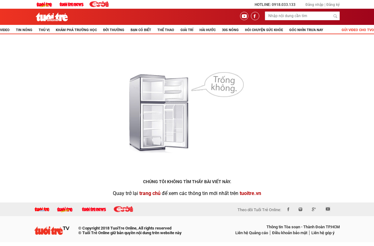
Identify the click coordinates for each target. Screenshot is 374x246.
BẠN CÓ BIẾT (141, 30)
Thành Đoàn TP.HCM (321, 227)
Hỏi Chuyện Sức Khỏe (264, 30)
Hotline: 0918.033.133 (275, 4)
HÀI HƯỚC (207, 30)
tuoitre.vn (250, 193)
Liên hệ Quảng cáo (251, 232)
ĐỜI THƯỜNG (113, 30)
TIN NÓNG (24, 30)
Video (5, 30)
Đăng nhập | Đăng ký (322, 4)
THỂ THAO (165, 30)
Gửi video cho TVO (358, 30)
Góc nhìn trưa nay (306, 30)
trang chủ (150, 193)
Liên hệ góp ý (322, 232)
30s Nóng (230, 30)
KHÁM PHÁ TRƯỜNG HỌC (76, 30)
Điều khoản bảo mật (289, 232)
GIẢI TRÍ (186, 30)
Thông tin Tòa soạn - (284, 227)
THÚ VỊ (44, 30)
